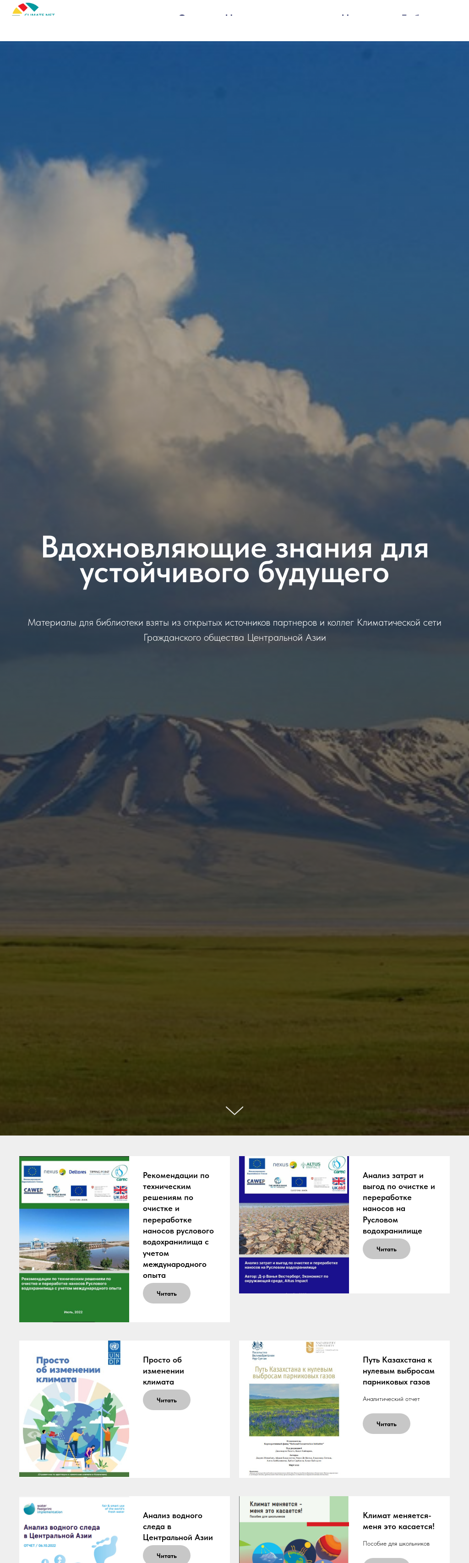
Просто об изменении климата (163, 1371)
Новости (362, 18)
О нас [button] (192, 18)
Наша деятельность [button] (274, 18)
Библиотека (430, 18)
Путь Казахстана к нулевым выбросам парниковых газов (399, 1371)
